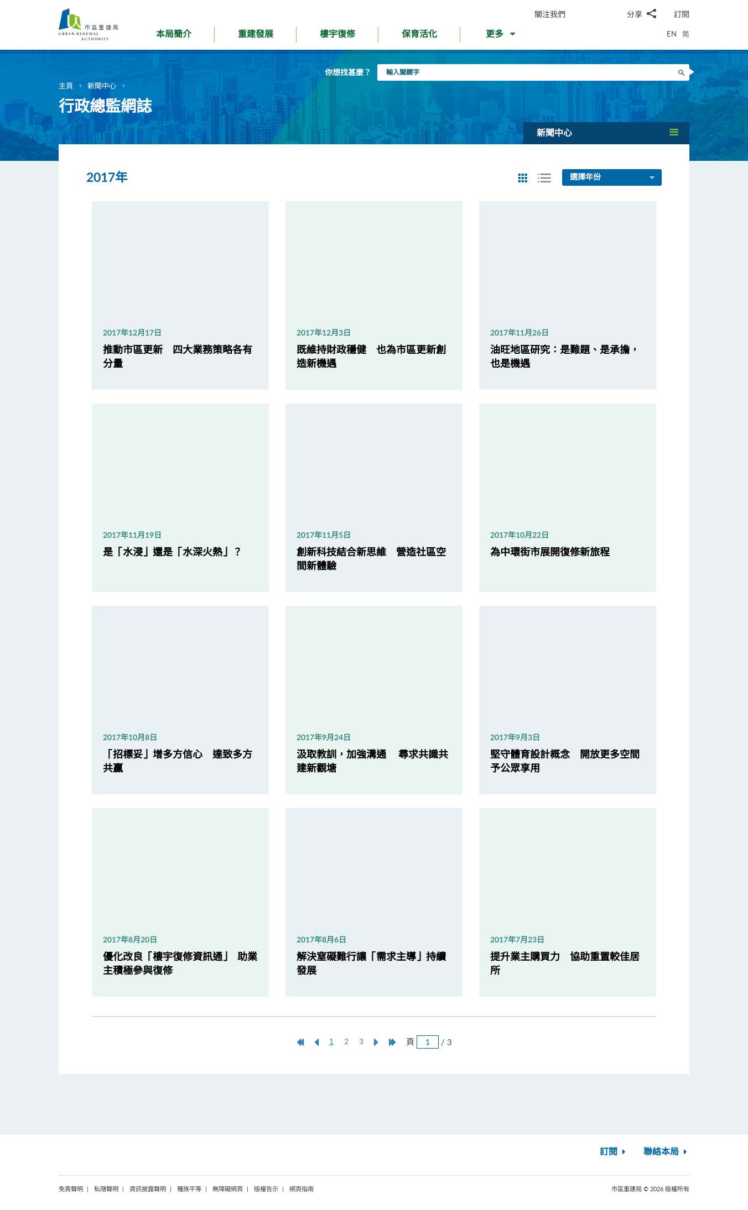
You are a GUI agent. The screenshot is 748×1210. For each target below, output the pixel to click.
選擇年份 (613, 178)
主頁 (66, 86)
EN (672, 34)
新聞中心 (101, 86)
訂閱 (681, 14)
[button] (502, 36)
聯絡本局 (666, 1152)
